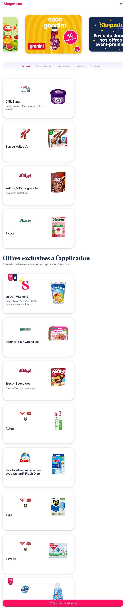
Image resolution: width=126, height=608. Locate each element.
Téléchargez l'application (63, 603)
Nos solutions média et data (48, 577)
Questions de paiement (12, 581)
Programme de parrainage (14, 586)
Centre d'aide (8, 590)
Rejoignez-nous (78, 590)
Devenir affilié (77, 581)
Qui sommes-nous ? (45, 581)
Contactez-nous (43, 586)
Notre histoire (77, 577)
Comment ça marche (11, 577)
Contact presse (78, 586)
